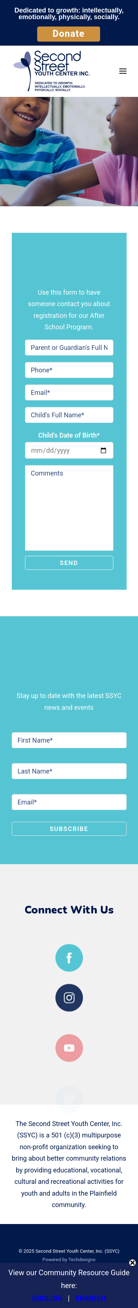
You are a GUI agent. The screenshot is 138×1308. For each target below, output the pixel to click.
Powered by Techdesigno (68, 1259)
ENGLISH (47, 1298)
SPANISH (90, 1298)
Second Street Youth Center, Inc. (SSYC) (77, 1251)
